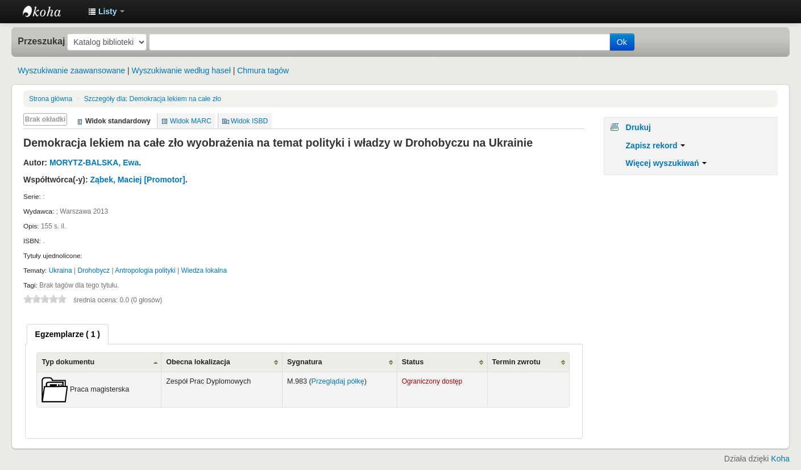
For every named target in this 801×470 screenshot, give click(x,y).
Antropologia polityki (145, 270)
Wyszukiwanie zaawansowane (71, 70)
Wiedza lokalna (204, 270)
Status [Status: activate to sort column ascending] (413, 362)
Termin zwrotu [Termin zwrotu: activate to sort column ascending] (516, 362)
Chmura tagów (263, 70)
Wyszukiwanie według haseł (181, 70)
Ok (622, 42)
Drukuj (638, 127)
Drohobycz (93, 270)
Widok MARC (190, 121)
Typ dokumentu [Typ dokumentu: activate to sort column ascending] (67, 362)
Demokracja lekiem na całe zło (152, 99)
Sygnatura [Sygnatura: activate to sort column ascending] (304, 362)
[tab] (68, 334)
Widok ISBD (249, 121)
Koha (780, 458)
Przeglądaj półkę (338, 381)
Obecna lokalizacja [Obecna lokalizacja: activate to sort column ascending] (198, 362)
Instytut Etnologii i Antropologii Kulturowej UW (51, 11)
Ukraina (60, 270)
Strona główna (50, 99)
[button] (106, 11)
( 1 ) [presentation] (67, 334)
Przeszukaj (41, 41)
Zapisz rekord (656, 145)
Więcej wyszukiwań (666, 163)
